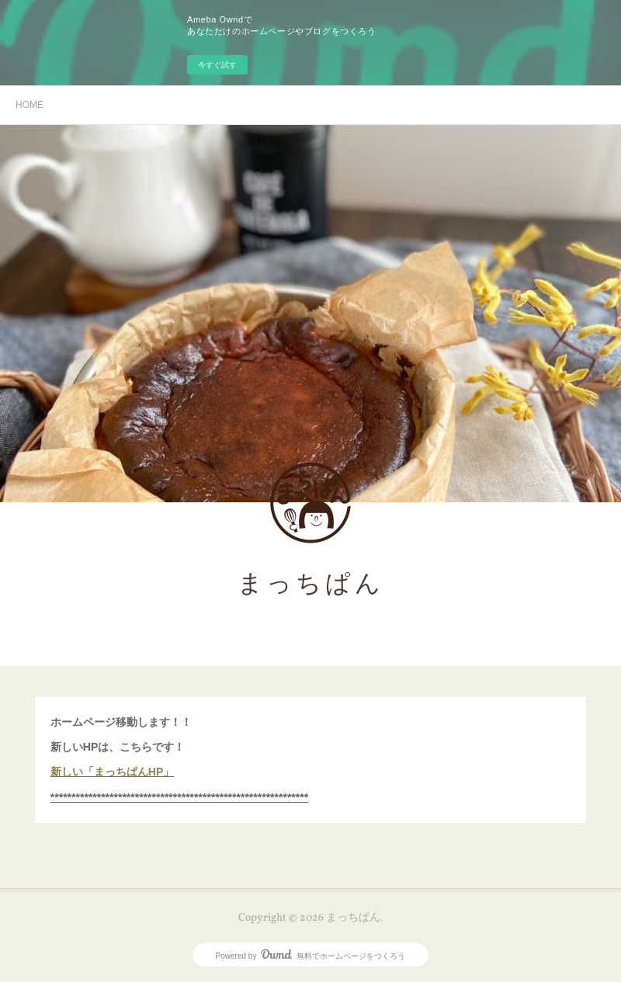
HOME (29, 104)
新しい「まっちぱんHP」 (112, 771)
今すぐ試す (217, 65)
